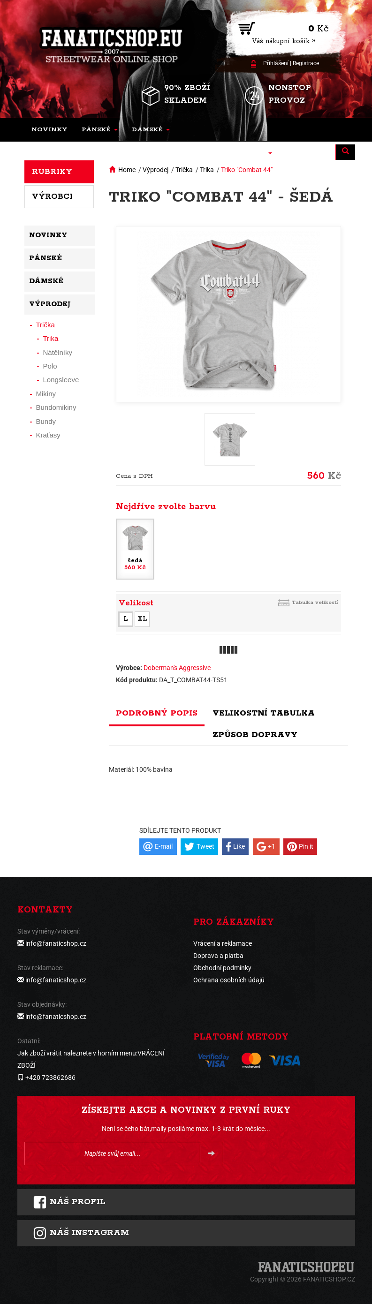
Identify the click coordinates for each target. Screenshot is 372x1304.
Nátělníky (58, 352)
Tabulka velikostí (314, 602)
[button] (100, 130)
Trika (207, 169)
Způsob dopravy (255, 735)
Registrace (306, 63)
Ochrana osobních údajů (229, 980)
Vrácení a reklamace (222, 943)
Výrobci (52, 196)
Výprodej (155, 169)
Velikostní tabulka (264, 713)
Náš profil (69, 1202)
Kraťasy (48, 435)
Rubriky (52, 171)
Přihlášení (275, 63)
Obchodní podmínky (222, 968)
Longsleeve (61, 380)
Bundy (46, 421)
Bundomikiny (56, 407)
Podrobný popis (156, 713)
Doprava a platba (218, 955)
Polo (50, 366)
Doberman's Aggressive (177, 667)
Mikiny (46, 394)
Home (127, 169)
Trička (184, 169)
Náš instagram (81, 1233)
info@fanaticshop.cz (55, 943)
